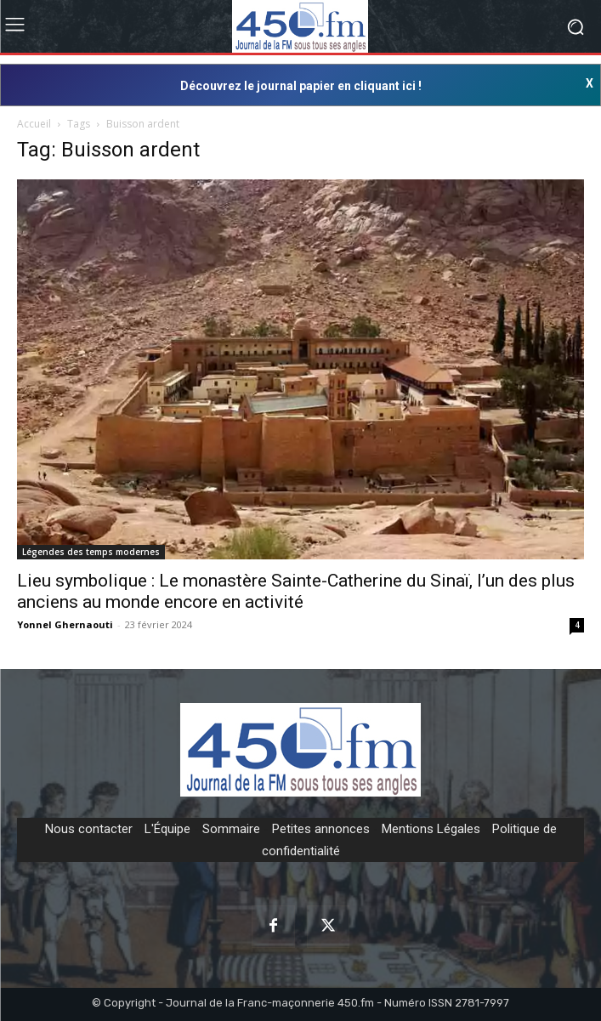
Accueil (34, 123)
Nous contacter (89, 829)
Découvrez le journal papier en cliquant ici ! (301, 86)
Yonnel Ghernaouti (65, 624)
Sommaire (231, 829)
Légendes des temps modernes (91, 552)
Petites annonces (321, 829)
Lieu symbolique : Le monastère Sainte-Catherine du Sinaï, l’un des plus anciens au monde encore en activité (296, 591)
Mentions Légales (431, 829)
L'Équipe (167, 829)
